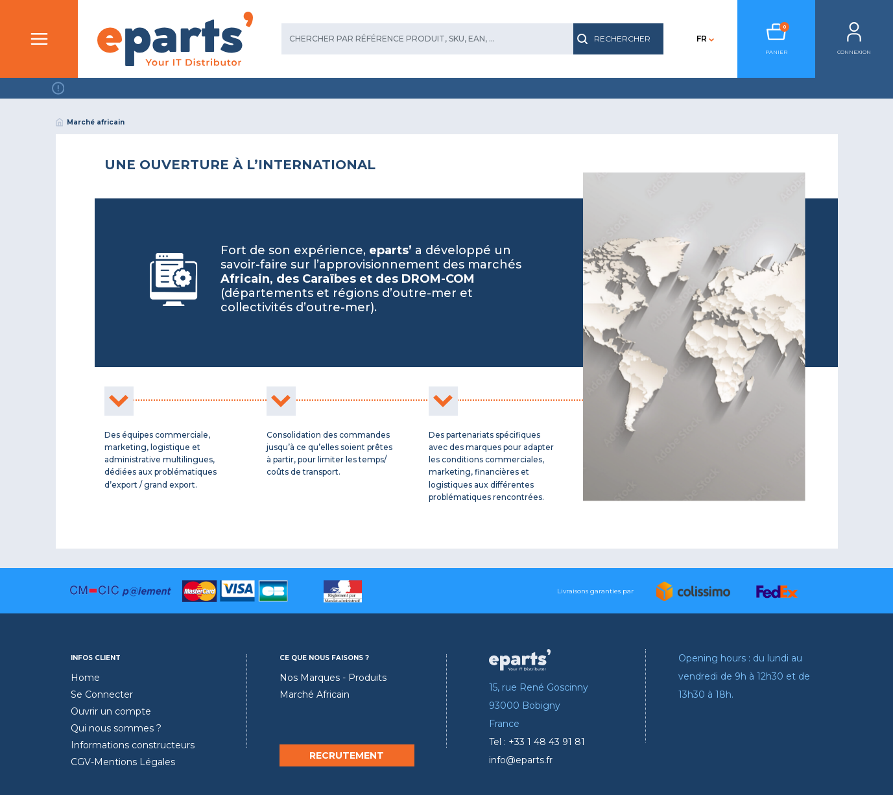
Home (85, 677)
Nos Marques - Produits (333, 677)
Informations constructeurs (133, 745)
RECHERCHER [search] (613, 39)
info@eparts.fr (521, 760)
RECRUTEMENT (346, 755)
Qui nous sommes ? (116, 728)
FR (702, 38)
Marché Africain (315, 694)
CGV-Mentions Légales (123, 762)
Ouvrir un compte (111, 711)
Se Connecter (102, 694)
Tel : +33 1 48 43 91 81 (537, 742)
